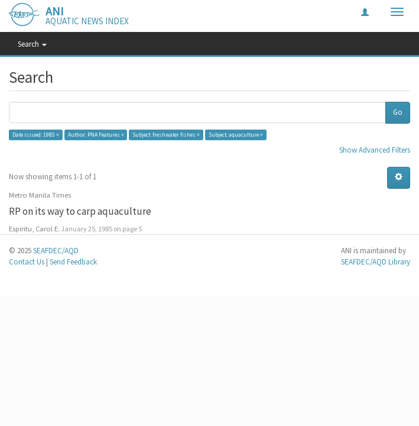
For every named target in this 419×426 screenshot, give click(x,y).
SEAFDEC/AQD (56, 251)
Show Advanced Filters (374, 150)
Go (397, 112)
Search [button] (32, 44)
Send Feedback (73, 262)
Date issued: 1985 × (35, 134)
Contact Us (26, 262)
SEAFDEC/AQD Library (375, 262)
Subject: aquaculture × (236, 134)
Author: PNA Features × (96, 134)
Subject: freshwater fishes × (166, 134)
